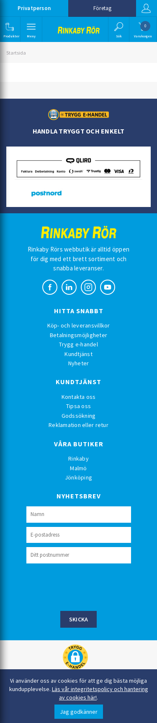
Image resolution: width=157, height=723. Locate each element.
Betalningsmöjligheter (78, 335)
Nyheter (78, 363)
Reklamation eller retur (78, 425)
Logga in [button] (146, 8)
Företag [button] (102, 8)
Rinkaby (78, 458)
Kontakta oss (79, 397)
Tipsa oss (78, 406)
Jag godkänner (79, 711)
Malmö (78, 468)
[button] (9, 29)
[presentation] (90, 586)
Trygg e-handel (78, 344)
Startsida (16, 53)
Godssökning (79, 415)
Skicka (78, 619)
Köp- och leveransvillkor (78, 325)
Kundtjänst (78, 354)
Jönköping (78, 477)
